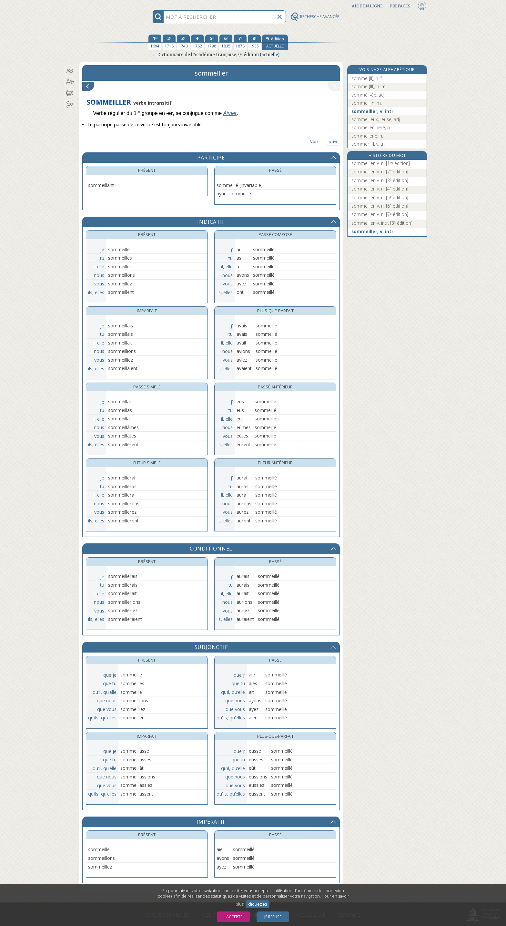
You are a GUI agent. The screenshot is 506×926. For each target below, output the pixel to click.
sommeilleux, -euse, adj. (376, 119)
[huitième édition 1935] (254, 42)
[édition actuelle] (275, 42)
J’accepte (233, 917)
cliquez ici (257, 904)
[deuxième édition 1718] (169, 42)
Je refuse (272, 917)
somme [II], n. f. (367, 78)
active (333, 141)
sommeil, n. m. (366, 103)
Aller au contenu (104, 5)
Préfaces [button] (400, 6)
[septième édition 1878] (240, 42)
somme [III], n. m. (369, 86)
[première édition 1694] (154, 42)
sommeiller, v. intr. (373, 111)
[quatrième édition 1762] (197, 42)
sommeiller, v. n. (380, 163)
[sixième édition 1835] (225, 42)
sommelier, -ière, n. (371, 127)
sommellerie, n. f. (369, 136)
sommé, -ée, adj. (368, 95)
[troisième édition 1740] (183, 42)
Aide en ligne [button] (367, 6)
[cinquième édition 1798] (211, 42)
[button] (70, 71)
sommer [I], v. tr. (368, 144)
